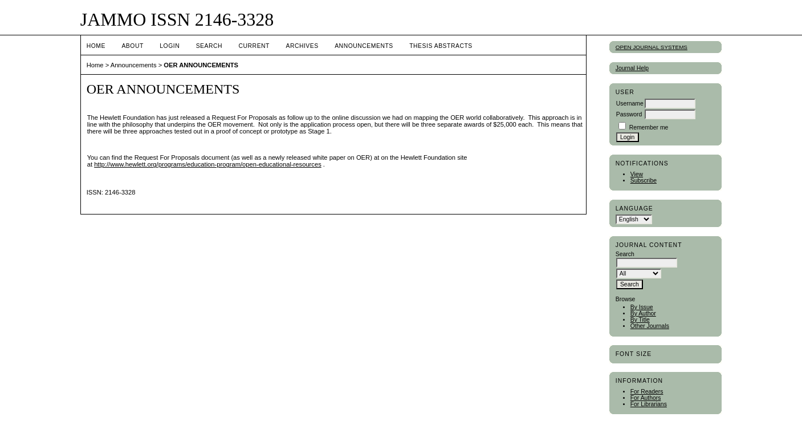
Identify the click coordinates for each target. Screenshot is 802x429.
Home (96, 46)
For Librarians (648, 404)
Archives (302, 46)
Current (254, 46)
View (636, 174)
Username (630, 103)
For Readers (646, 391)
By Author (643, 313)
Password (629, 114)
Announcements (364, 46)
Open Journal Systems (651, 47)
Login (170, 46)
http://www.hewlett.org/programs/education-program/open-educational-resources (207, 164)
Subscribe (643, 180)
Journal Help (632, 68)
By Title (640, 320)
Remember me (649, 127)
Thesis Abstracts (441, 46)
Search (209, 46)
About (132, 46)
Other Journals (649, 326)
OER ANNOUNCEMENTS (201, 65)
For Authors (645, 398)
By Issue (641, 307)
